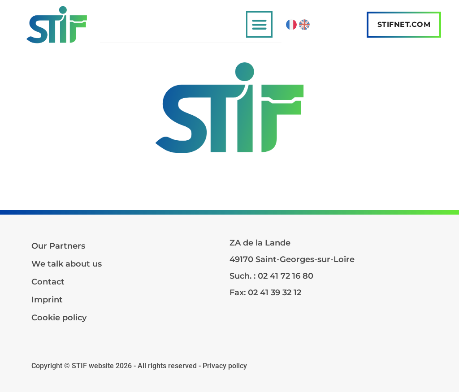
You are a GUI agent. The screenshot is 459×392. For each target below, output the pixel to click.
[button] (259, 24)
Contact (48, 282)
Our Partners (58, 246)
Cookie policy (59, 318)
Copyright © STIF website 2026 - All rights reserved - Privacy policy (139, 366)
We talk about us (66, 264)
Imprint (47, 300)
